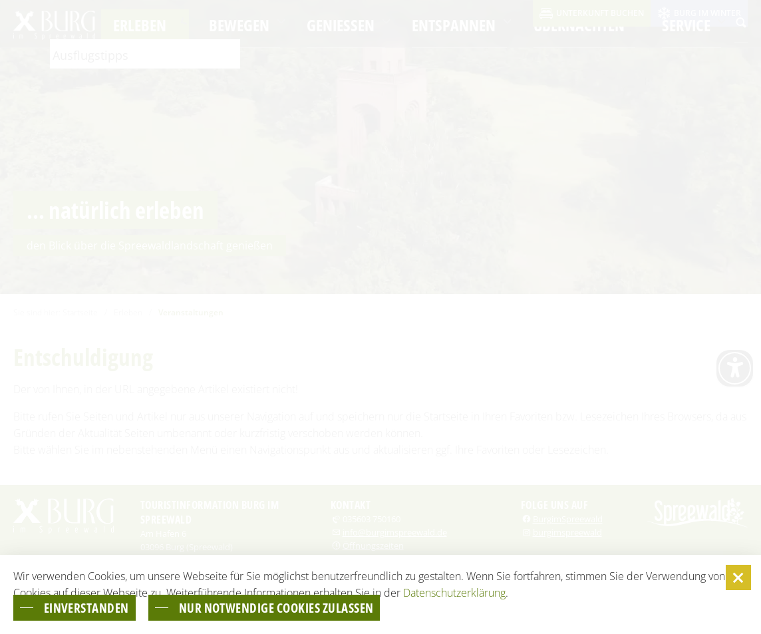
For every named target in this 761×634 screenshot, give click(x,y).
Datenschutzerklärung (454, 591)
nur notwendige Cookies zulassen (301, 607)
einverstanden (92, 607)
